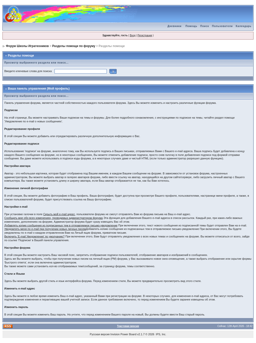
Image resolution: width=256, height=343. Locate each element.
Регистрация (145, 35)
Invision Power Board (123, 334)
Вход (133, 35)
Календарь (244, 26)
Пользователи (222, 26)
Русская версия (100, 334)
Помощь (191, 26)
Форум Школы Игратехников (27, 46)
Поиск (204, 26)
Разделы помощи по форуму (73, 46)
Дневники (175, 26)
